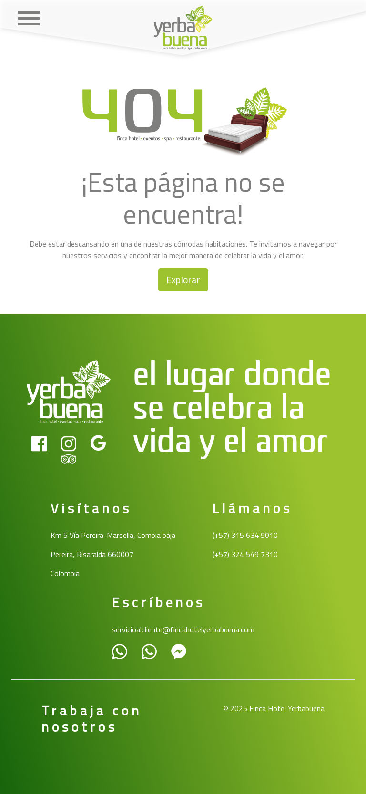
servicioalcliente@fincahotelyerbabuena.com (183, 629)
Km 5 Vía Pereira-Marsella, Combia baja (113, 535)
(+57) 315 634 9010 (245, 535)
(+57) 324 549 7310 (245, 554)
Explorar (183, 279)
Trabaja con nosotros (91, 718)
